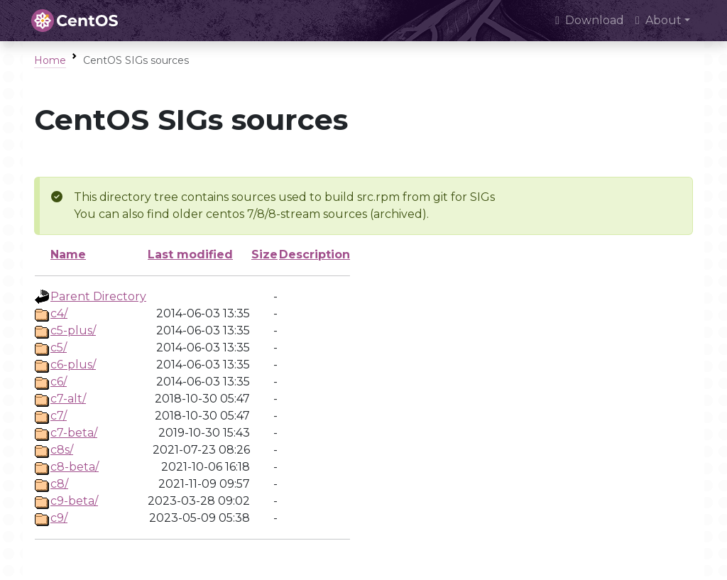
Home (50, 60)
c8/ (59, 484)
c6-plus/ (73, 364)
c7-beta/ (73, 432)
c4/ (58, 313)
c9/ (58, 518)
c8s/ (61, 449)
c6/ (58, 381)
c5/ (58, 347)
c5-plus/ (73, 330)
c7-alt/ (68, 398)
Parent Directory (98, 296)
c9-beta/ (74, 501)
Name (68, 254)
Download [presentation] (589, 20)
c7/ (58, 415)
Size (264, 254)
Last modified (190, 254)
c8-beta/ (74, 467)
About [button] (658, 20)
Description (314, 254)
